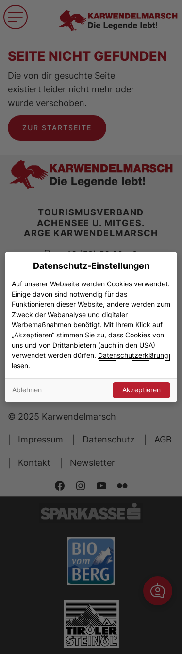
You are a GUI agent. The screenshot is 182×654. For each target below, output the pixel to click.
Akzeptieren (141, 390)
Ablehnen (27, 390)
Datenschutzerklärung (133, 355)
